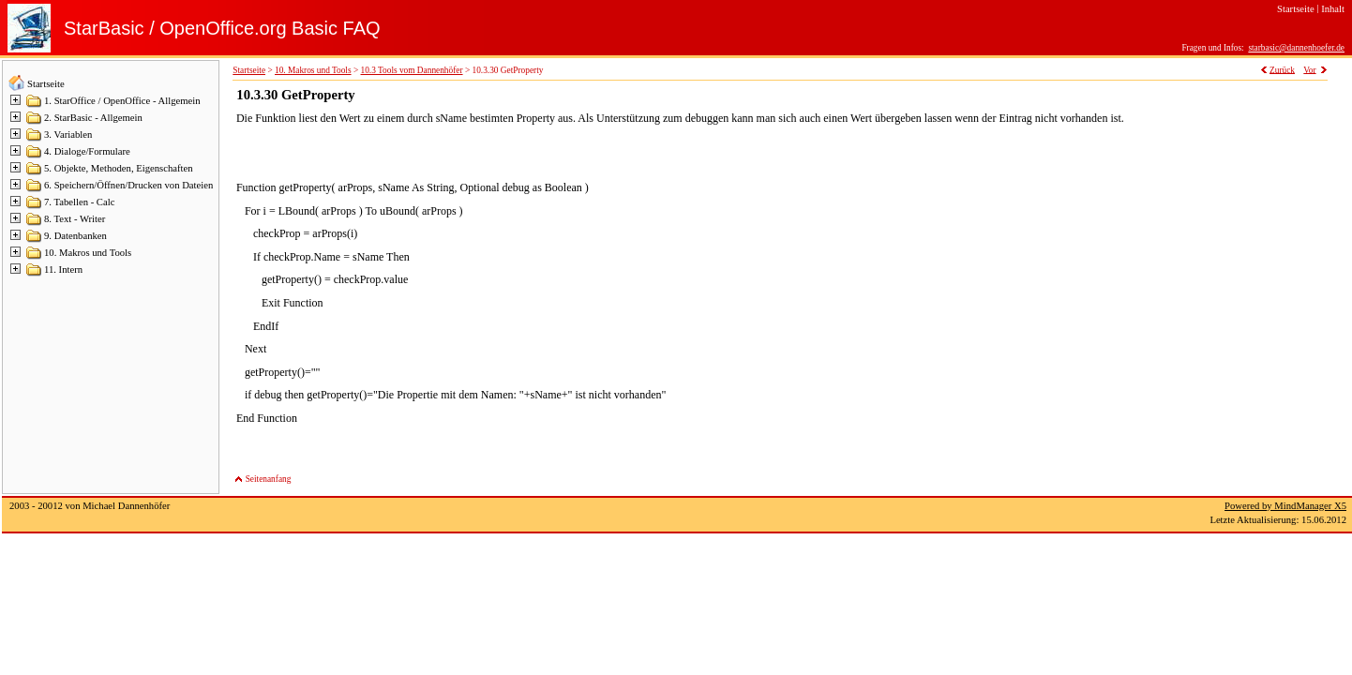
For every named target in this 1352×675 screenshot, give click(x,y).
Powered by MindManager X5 (1285, 506)
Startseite (46, 84)
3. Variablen (68, 134)
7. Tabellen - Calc (79, 202)
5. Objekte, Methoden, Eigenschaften (118, 168)
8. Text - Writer (74, 219)
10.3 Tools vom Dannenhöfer (412, 70)
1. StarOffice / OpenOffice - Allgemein (122, 101)
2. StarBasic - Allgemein (93, 117)
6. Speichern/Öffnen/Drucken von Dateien (128, 185)
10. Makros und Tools (87, 253)
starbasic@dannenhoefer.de (1296, 47)
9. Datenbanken (75, 236)
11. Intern (63, 269)
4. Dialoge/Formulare (87, 151)
